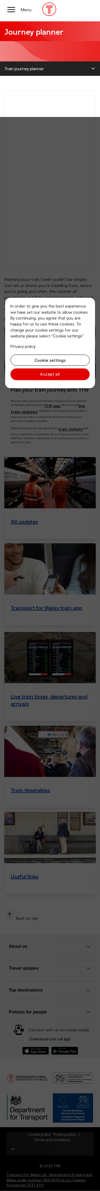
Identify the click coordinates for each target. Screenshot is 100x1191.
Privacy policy (22, 346)
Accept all (50, 374)
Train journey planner (24, 68)
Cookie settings (50, 360)
